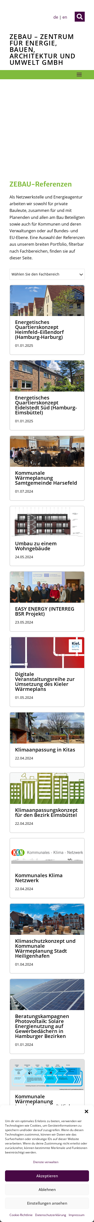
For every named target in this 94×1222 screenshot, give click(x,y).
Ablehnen (47, 1189)
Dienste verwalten (45, 1162)
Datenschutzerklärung (50, 1215)
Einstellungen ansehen (47, 1203)
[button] (86, 1111)
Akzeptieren (47, 1175)
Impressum (76, 1215)
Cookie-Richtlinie (21, 1215)
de (55, 17)
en (64, 17)
